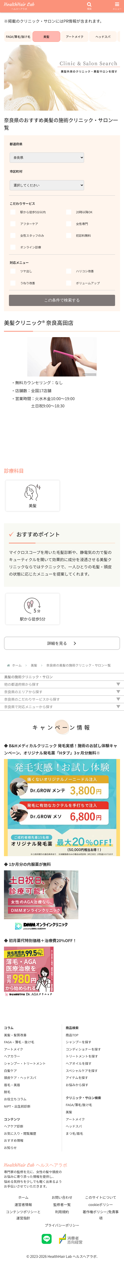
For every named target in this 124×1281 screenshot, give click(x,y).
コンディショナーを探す (83, 1049)
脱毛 (7, 1091)
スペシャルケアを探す (82, 1070)
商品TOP (72, 1035)
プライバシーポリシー (62, 1225)
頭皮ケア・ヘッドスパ (20, 1077)
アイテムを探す (77, 1077)
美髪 (46, 36)
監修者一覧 (62, 1204)
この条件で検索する (62, 300)
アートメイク (74, 36)
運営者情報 (23, 1204)
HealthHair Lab (19, 6)
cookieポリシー (100, 1204)
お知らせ (10, 1147)
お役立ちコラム (15, 1099)
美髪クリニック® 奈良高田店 (38, 322)
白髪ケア (10, 1070)
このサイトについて (100, 1197)
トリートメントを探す (82, 1056)
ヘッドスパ (102, 36)
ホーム (23, 1197)
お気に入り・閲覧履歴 (20, 1133)
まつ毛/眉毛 (74, 1133)
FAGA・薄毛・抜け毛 (19, 1042)
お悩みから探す (77, 1084)
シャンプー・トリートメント (25, 1063)
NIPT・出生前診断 (17, 1106)
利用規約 (62, 1211)
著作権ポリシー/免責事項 (101, 1214)
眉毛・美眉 (12, 1084)
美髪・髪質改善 (15, 1035)
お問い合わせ (62, 1197)
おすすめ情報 (13, 1140)
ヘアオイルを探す (79, 1063)
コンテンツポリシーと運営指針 (23, 1214)
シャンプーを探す (79, 1042)
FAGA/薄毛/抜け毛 (18, 36)
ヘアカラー (12, 1056)
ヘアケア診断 (13, 1126)
